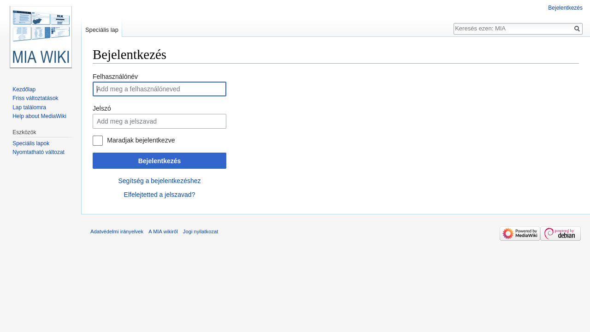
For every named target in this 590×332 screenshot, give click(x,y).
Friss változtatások (35, 98)
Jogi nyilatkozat (200, 231)
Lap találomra (29, 107)
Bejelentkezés (159, 161)
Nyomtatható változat (38, 152)
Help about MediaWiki (39, 116)
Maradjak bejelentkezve (141, 140)
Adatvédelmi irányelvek (116, 231)
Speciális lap (101, 29)
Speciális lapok (30, 143)
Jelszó (102, 108)
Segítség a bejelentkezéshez (159, 180)
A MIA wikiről (162, 231)
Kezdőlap (23, 89)
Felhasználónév (115, 76)
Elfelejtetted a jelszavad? (159, 194)
